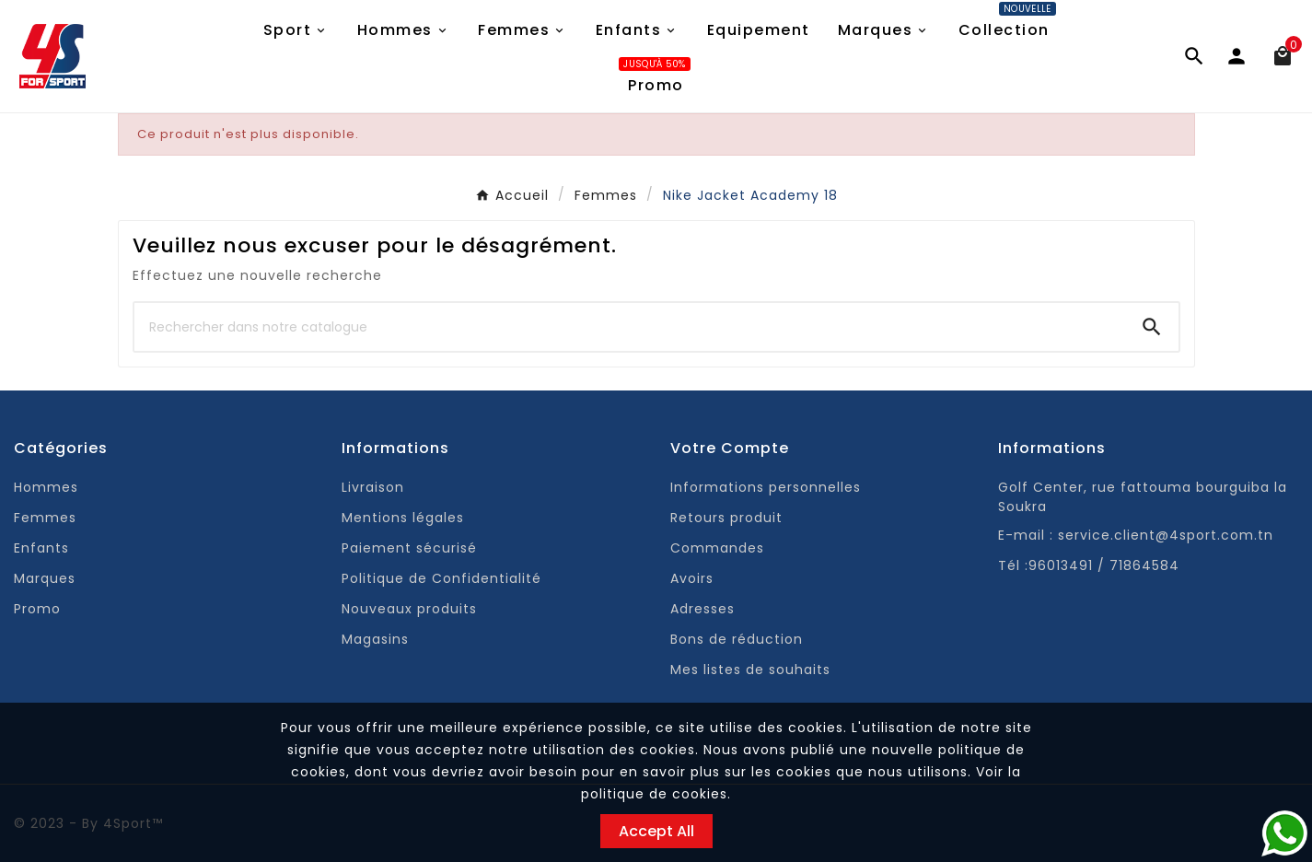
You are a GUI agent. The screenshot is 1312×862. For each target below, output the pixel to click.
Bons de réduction (736, 639)
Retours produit (726, 517)
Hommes (46, 487)
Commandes (717, 548)
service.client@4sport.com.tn (1165, 535)
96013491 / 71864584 (1103, 565)
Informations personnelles (765, 487)
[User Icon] (1246, 56)
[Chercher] (629, 327)
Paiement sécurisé (409, 548)
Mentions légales (403, 517)
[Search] (1152, 327)
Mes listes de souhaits (750, 669)
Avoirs (692, 578)
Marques (44, 578)
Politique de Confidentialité (441, 578)
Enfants (41, 548)
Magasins (375, 639)
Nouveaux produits (409, 609)
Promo (37, 609)
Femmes (45, 517)
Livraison (373, 487)
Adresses (702, 609)
